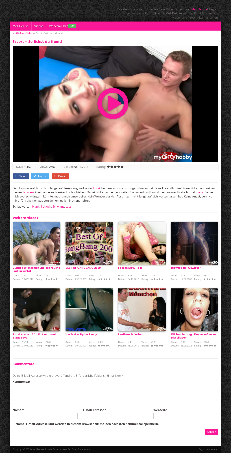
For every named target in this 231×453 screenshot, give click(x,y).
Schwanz (28, 192)
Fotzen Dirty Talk (130, 268)
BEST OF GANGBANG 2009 (83, 268)
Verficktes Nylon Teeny (81, 334)
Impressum (211, 449)
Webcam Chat (62, 26)
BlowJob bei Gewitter (186, 268)
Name (17, 410)
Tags (201, 449)
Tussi (96, 188)
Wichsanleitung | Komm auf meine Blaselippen (193, 336)
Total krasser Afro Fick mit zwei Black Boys (34, 336)
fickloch (46, 207)
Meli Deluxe (199, 9)
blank (199, 192)
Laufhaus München (130, 334)
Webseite (160, 410)
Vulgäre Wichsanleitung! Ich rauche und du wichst (36, 270)
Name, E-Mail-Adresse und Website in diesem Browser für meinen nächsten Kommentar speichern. (87, 424)
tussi (69, 207)
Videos (38, 26)
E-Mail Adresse (93, 410)
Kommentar (21, 382)
